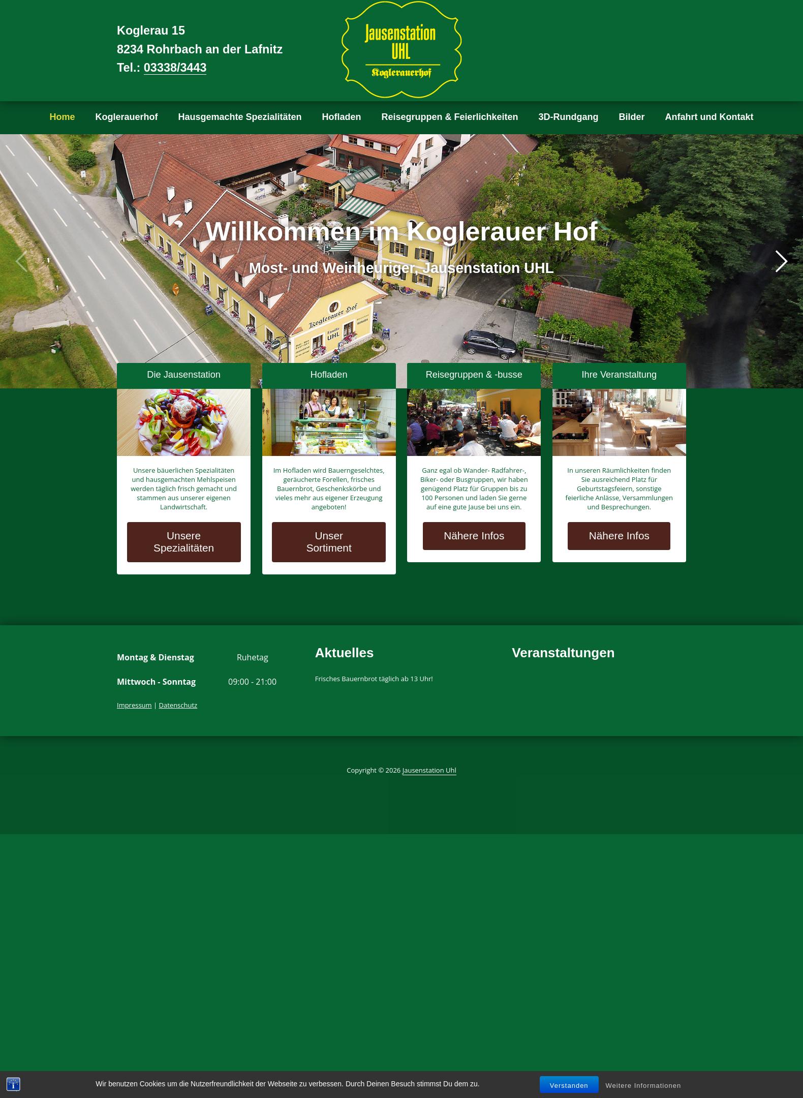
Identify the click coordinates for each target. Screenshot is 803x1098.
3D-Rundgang (569, 117)
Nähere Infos (474, 535)
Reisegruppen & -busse (474, 375)
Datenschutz (178, 705)
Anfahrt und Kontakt (709, 117)
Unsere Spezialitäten (183, 542)
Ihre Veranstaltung (619, 375)
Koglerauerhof (126, 117)
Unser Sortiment (329, 542)
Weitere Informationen (644, 1085)
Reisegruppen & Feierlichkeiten (450, 117)
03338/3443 (175, 67)
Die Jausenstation (184, 375)
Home (62, 117)
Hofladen (341, 117)
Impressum (134, 705)
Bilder (632, 117)
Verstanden (569, 1085)
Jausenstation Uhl (429, 770)
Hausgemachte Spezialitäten (239, 117)
